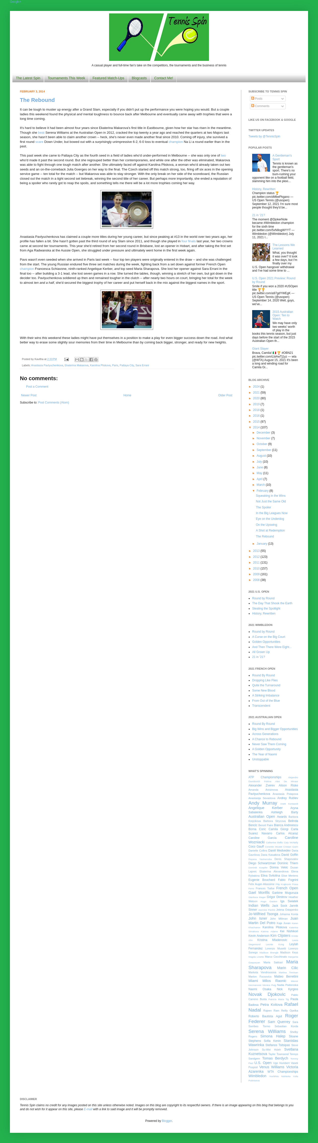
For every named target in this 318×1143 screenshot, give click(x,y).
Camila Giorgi (278, 829)
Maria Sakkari (273, 962)
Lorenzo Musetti (275, 948)
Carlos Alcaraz (287, 833)
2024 (257, 386)
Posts (256, 98)
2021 (257, 392)
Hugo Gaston (269, 901)
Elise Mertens (289, 875)
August (262, 455)
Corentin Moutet (273, 846)
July (260, 461)
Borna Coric (257, 829)
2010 (257, 568)
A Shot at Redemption (270, 530)
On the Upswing (266, 525)
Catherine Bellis (274, 842)
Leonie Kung (275, 944)
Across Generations (265, 734)
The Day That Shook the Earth (272, 603)
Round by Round (263, 598)
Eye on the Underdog (270, 519)
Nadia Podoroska (287, 984)
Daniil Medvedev (279, 850)
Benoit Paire (265, 825)
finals (192, 241)
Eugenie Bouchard (261, 880)
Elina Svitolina (270, 875)
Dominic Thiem (288, 863)
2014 (257, 427)
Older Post (225, 395)
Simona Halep (272, 1036)
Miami (253, 981)
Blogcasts (139, 78)
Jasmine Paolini (266, 909)
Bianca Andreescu (286, 825)
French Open (287, 888)
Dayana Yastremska (260, 859)
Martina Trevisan (288, 972)
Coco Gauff (256, 846)
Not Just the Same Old (271, 501)
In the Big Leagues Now (271, 513)
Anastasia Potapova (285, 793)
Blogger (167, 1121)
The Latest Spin (28, 78)
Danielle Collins (257, 850)
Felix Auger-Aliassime (261, 884)
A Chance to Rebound (266, 739)
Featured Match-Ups (108, 78)
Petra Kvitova (271, 1005)
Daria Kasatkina (270, 854)
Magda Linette (256, 956)
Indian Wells (258, 905)
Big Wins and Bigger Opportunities (275, 729)
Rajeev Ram (271, 1010)
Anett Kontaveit (289, 803)
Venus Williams (271, 1067)
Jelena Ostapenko (287, 909)
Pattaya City (127, 365)
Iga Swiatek (289, 901)
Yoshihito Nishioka (279, 1076)
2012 (257, 557)
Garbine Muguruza (285, 893)
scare (39, 142)
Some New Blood (263, 690)
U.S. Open (263, 1063)
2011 (257, 562)
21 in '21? (258, 215)
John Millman (279, 918)
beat (41, 132)
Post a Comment (37, 386)
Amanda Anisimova (263, 789)
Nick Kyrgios (287, 989)
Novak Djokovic (267, 994)
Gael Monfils (259, 893)
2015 (257, 421)
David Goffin (289, 855)
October (262, 444)
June (260, 467)
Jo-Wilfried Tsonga (263, 914)
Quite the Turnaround (266, 685)
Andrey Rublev (287, 798)
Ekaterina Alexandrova (274, 871)
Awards (282, 816)
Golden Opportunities (266, 642)
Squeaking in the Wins (270, 495)
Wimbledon (257, 1076)
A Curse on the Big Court (268, 637)
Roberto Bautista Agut (265, 1016)
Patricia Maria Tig (279, 999)
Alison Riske (288, 785)
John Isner (257, 918)
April (260, 479)
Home (127, 395)
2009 (257, 574)
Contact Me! (163, 78)
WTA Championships (283, 1071)
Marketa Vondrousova (262, 972)
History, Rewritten (264, 189)
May (260, 473)
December (264, 432)
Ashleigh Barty (284, 812)
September (264, 450)
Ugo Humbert (281, 1062)
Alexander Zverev (261, 785)
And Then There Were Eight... (272, 647)
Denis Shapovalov (286, 858)
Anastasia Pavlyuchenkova (47, 365)
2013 (257, 551)
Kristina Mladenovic (272, 940)
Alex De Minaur (286, 781)
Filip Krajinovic (283, 884)
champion (176, 142)
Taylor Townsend (278, 1054)
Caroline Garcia (262, 838)
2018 (257, 410)
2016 (257, 415)
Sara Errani (142, 365)
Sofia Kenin (272, 1041)
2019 (257, 404)
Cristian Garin (290, 846)
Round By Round (263, 675)
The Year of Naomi (264, 754)
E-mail (88, 1109)
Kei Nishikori (289, 931)
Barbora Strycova (274, 820)
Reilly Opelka (289, 1010)
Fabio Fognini (288, 880)
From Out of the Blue (266, 700)
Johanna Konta (289, 914)
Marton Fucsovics (260, 976)
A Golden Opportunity (266, 749)
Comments (260, 106)
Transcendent (261, 705)
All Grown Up (261, 652)
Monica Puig (269, 985)
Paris (115, 365)
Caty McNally (291, 842)
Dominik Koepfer (258, 867)
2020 (257, 398)
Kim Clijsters (280, 936)
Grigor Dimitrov (277, 897)
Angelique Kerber (265, 808)
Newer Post (29, 395)
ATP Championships (264, 777)
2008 (257, 580)
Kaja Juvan (283, 923)
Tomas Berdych (275, 1058)
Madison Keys (289, 952)
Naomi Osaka (259, 989)
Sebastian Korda (286, 1026)
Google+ (15, 1)
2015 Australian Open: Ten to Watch (283, 315)
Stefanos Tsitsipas (278, 1045)
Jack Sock (279, 905)
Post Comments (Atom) (53, 402)
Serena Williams (267, 1031)
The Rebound (37, 100)
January (262, 543)
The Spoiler (263, 507)
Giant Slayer (260, 348)
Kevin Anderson (259, 936)
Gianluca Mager (257, 897)
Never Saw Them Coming (269, 744)
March (261, 485)
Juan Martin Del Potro (273, 920)
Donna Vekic (279, 867)
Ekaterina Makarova (76, 365)
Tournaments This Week (66, 78)
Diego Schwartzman (262, 863)
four (184, 241)
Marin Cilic (287, 968)
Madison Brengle (269, 952)
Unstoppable (260, 759)
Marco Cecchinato (276, 956)
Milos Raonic (275, 981)
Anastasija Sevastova (261, 798)
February (263, 490)
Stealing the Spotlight (266, 608)
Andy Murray (262, 803)
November (264, 438)
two (223, 155)
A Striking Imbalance (265, 695)
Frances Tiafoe (265, 888)
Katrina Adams (269, 931)
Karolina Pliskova (100, 365)
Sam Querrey (279, 1022)
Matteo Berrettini (286, 976)
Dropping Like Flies (265, 680)
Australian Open (261, 816)
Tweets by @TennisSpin (264, 136)
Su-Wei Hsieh (271, 1049)
